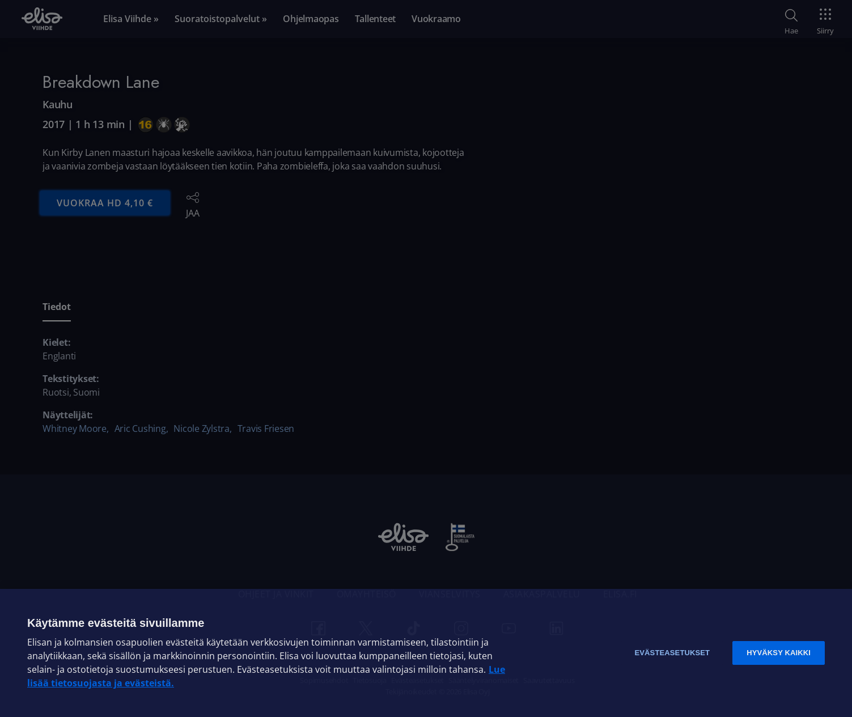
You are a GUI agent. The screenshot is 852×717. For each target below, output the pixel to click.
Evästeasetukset (672, 652)
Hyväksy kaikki (779, 652)
